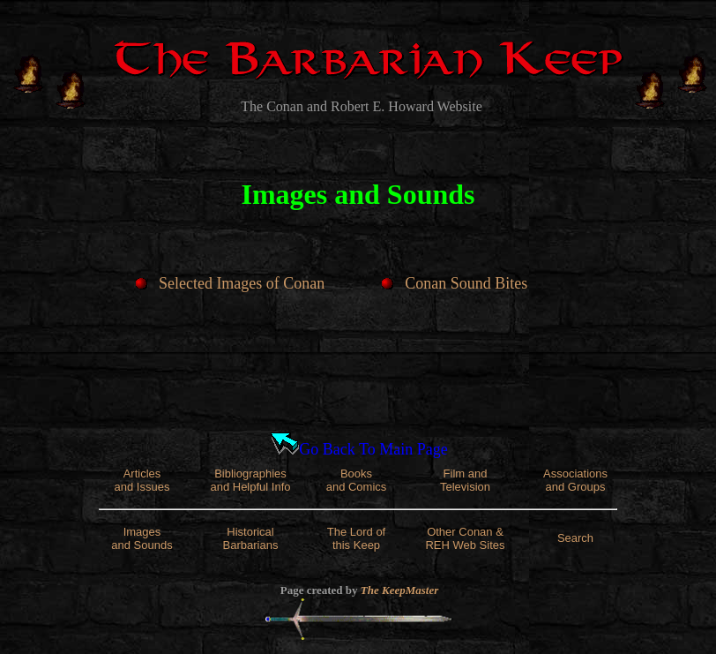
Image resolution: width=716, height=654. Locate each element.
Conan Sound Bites (466, 283)
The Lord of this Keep (356, 538)
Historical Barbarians (251, 538)
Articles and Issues (142, 480)
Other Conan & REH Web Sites (464, 538)
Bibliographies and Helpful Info (250, 480)
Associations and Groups (575, 480)
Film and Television (465, 480)
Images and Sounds (141, 538)
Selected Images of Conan (241, 283)
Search (575, 538)
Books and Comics (356, 480)
